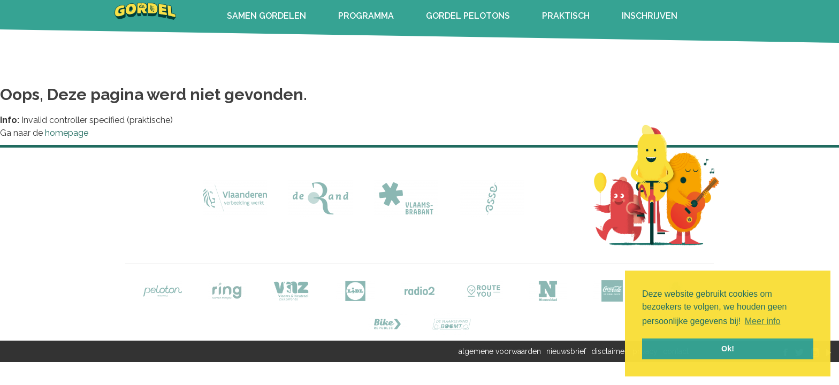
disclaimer (609, 351)
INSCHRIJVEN (649, 16)
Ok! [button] (727, 348)
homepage (66, 133)
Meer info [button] (763, 321)
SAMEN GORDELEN (266, 16)
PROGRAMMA (366, 16)
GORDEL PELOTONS (468, 16)
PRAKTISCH (566, 16)
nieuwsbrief (566, 351)
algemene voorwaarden (500, 351)
